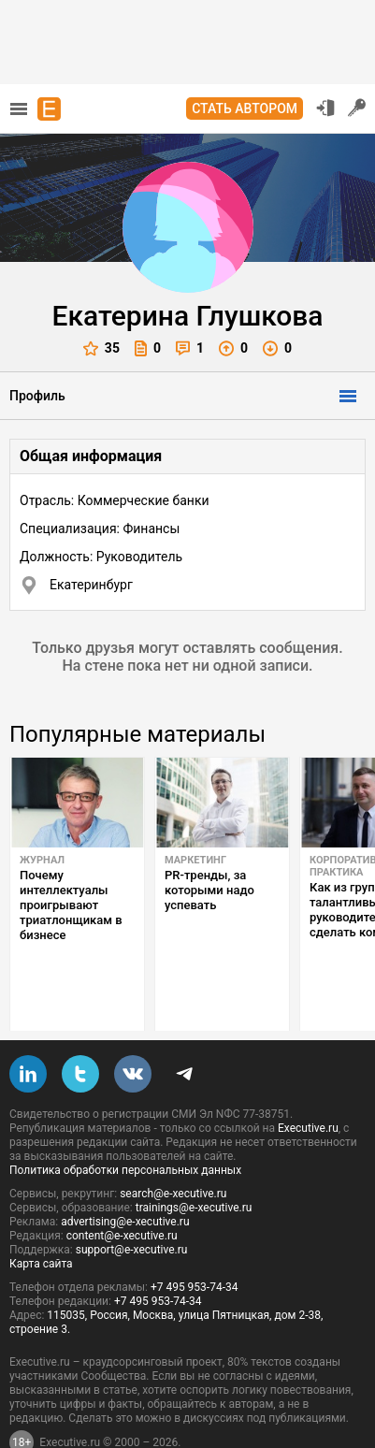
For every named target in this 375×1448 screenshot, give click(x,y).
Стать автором (244, 108)
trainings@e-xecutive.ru (194, 1163)
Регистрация (357, 107)
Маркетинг (195, 860)
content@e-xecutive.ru (122, 1191)
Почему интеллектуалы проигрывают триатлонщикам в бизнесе (71, 905)
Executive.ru (308, 1084)
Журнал (42, 860)
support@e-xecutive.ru (132, 1205)
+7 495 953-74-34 (194, 1243)
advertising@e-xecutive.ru (125, 1177)
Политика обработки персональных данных (125, 1126)
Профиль (37, 395)
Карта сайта (41, 1219)
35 (101, 348)
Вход (325, 107)
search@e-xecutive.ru (173, 1149)
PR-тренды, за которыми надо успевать (209, 890)
